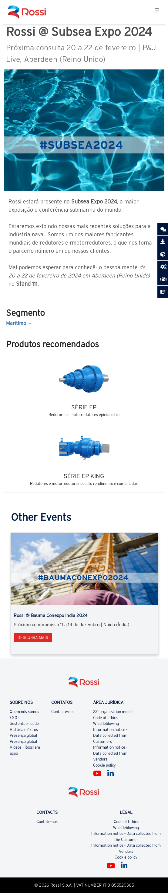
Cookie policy (104, 765)
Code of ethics (105, 717)
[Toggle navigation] (157, 12)
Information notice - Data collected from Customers (110, 735)
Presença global (23, 735)
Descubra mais (33, 637)
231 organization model (113, 711)
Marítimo (16, 323)
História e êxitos (24, 729)
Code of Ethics (126, 821)
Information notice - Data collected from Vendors (110, 753)
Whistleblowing (106, 723)
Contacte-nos (62, 711)
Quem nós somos (24, 711)
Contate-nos (47, 821)
